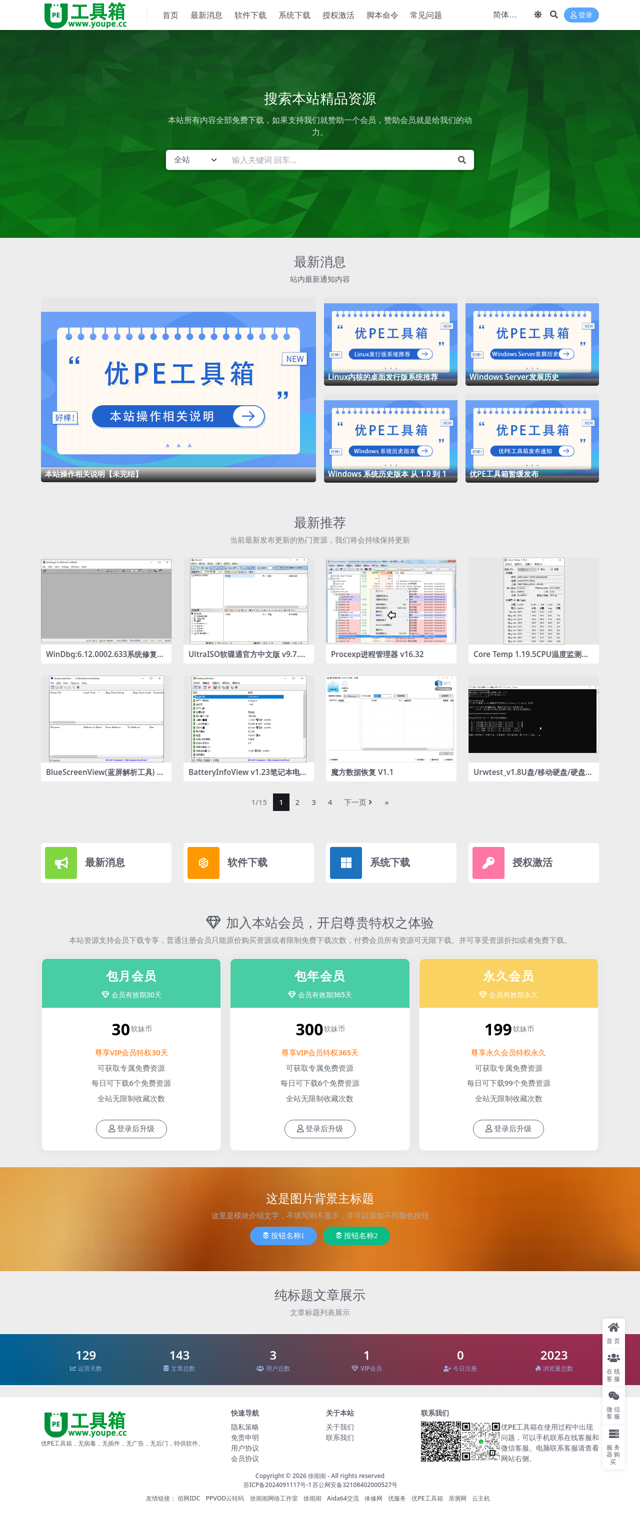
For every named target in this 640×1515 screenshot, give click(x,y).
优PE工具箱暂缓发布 (504, 474)
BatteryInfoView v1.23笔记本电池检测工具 (248, 776)
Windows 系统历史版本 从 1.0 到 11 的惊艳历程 (389, 478)
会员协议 (245, 1458)
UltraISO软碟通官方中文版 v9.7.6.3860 (247, 658)
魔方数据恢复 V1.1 (362, 772)
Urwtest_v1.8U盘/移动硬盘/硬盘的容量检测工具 (533, 776)
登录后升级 (131, 1129)
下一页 (358, 802)
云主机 (481, 1498)
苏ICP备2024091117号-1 (278, 1485)
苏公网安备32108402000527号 (355, 1485)
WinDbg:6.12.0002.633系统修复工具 (105, 658)
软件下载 (248, 862)
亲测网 (457, 1498)
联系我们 (340, 1437)
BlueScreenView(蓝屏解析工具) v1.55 (103, 776)
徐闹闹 (317, 1476)
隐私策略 (245, 1427)
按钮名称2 (357, 1236)
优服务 (397, 1498)
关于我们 (340, 1427)
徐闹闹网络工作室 (274, 1498)
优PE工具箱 (427, 1498)
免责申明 (245, 1437)
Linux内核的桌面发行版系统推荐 (383, 377)
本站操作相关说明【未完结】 (93, 474)
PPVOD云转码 (225, 1498)
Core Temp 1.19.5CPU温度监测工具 (531, 658)
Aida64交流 (343, 1498)
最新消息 (320, 261)
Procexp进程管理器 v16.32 (377, 654)
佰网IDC (189, 1498)
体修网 (373, 1498)
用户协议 (245, 1448)
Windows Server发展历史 (514, 377)
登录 (581, 15)
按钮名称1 (283, 1236)
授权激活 (532, 862)
